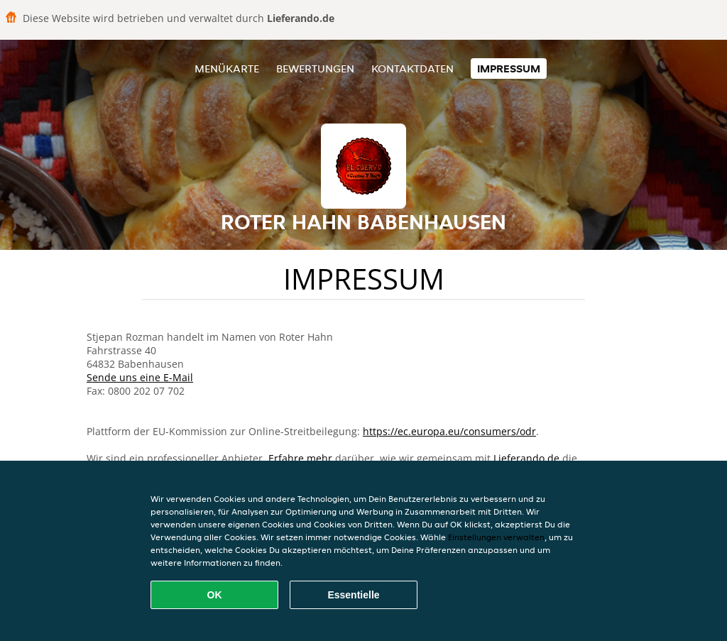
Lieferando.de (526, 458)
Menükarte (227, 68)
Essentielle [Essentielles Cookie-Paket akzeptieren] (353, 595)
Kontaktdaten (412, 68)
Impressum (508, 68)
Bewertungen (315, 68)
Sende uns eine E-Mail (140, 377)
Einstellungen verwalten (496, 537)
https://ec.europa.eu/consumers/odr (449, 431)
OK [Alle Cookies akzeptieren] (214, 595)
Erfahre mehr (300, 458)
